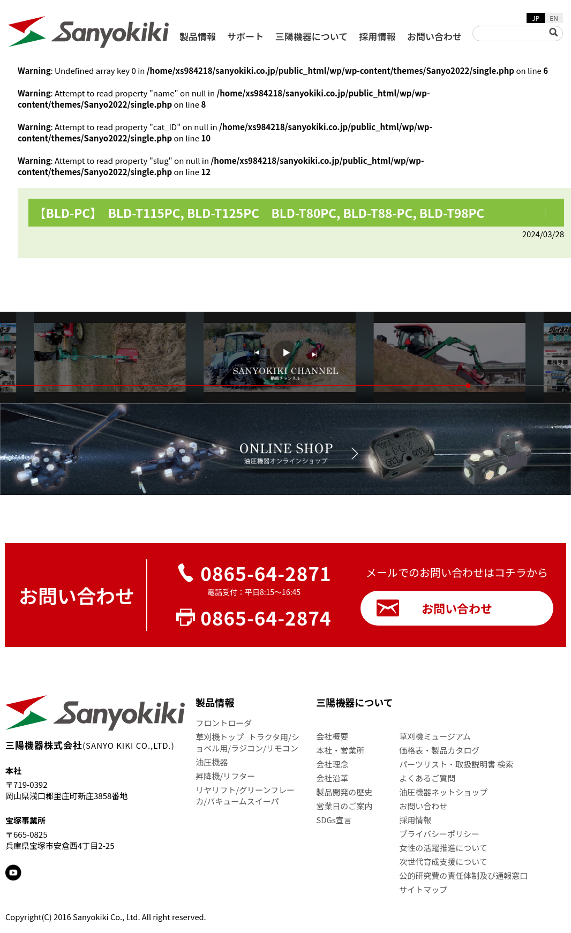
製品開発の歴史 (344, 791)
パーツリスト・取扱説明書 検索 (456, 764)
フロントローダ (224, 722)
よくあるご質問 (427, 778)
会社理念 (332, 764)
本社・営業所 (340, 750)
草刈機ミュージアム (435, 736)
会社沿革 (332, 778)
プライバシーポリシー (439, 833)
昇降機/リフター (225, 775)
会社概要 (332, 736)
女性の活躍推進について (443, 847)
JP (535, 17)
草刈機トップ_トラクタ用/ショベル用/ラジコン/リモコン (247, 742)
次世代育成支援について (443, 861)
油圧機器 (212, 762)
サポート (245, 36)
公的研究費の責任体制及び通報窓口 (463, 875)
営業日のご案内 (344, 805)
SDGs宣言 (334, 819)
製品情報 (197, 36)
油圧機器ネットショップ (443, 791)
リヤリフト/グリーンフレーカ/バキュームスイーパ (245, 795)
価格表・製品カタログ (439, 750)
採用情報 (377, 36)
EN (554, 17)
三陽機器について (311, 36)
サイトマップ (423, 889)
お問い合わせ (434, 36)
